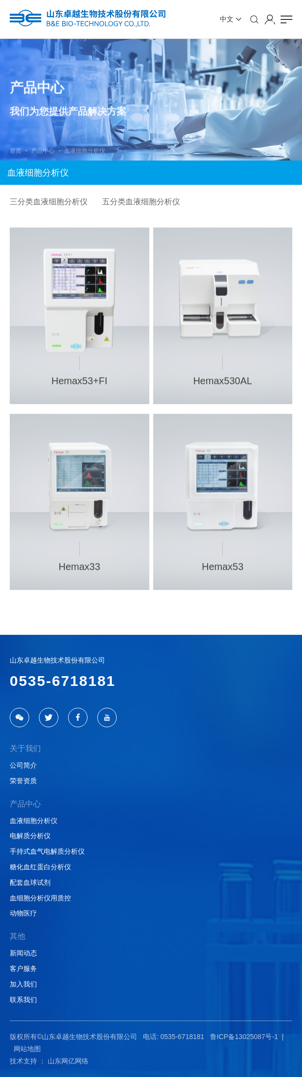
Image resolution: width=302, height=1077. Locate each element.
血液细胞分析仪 (84, 150)
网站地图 (27, 1049)
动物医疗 (23, 913)
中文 (226, 19)
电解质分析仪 (30, 836)
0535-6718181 (63, 681)
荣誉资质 (23, 781)
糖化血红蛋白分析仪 (40, 867)
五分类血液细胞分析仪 (141, 201)
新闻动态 (23, 953)
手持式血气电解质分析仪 (47, 851)
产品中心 (42, 150)
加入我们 (23, 984)
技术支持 (23, 1061)
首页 (15, 150)
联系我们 (23, 1000)
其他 (17, 936)
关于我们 (25, 748)
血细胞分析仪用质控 (40, 898)
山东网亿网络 (68, 1061)
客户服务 (23, 968)
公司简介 (23, 765)
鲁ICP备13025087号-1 (244, 1037)
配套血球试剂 (30, 882)
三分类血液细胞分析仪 (49, 201)
